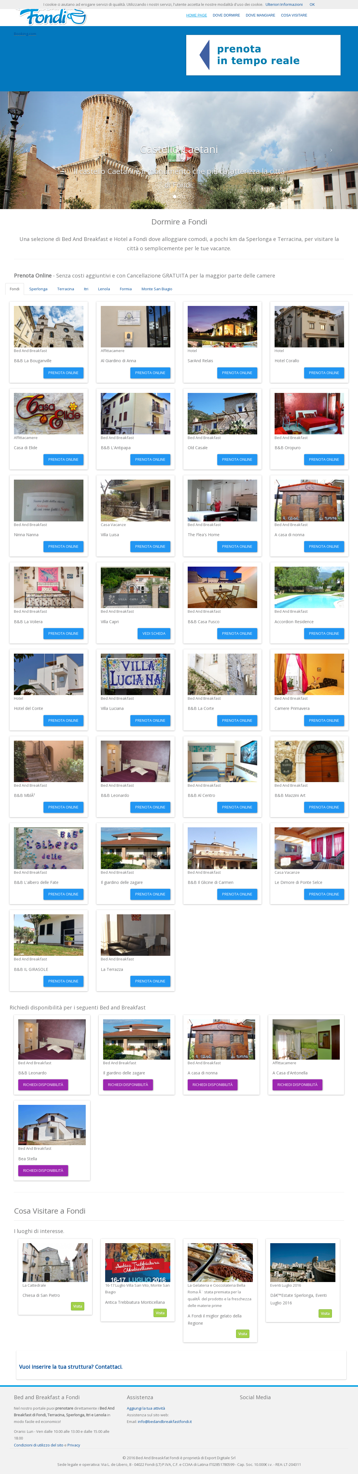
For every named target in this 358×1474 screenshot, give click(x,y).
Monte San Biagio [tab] (157, 288)
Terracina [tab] (65, 288)
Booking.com (25, 33)
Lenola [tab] (104, 288)
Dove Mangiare (260, 15)
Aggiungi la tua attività (146, 1408)
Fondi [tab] (14, 288)
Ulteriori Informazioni (284, 4)
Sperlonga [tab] (38, 288)
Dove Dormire (226, 15)
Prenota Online (63, 372)
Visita (77, 1306)
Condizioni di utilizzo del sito (38, 1445)
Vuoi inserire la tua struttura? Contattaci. (71, 1366)
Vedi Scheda (154, 633)
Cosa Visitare (294, 15)
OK (312, 4)
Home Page (196, 15)
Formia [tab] (126, 288)
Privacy (73, 1445)
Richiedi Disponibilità (43, 1084)
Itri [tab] (86, 288)
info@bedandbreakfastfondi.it (165, 1421)
